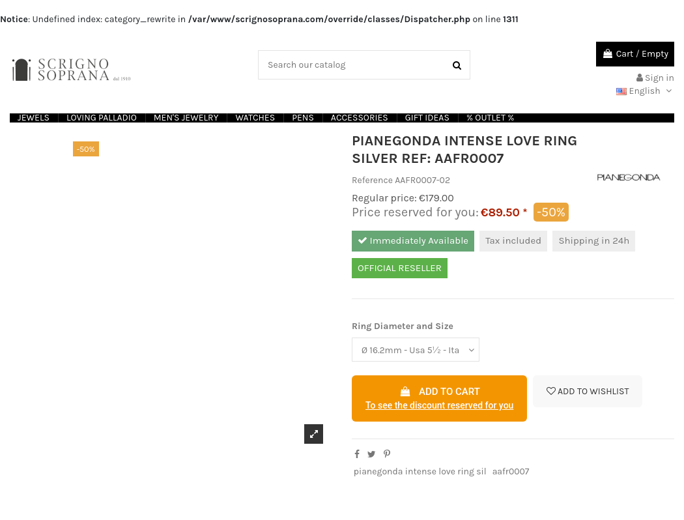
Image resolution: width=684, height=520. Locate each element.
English (645, 90)
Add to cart (439, 399)
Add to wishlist (588, 391)
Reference (372, 180)
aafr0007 (511, 471)
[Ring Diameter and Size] (415, 350)
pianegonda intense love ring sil (420, 471)
